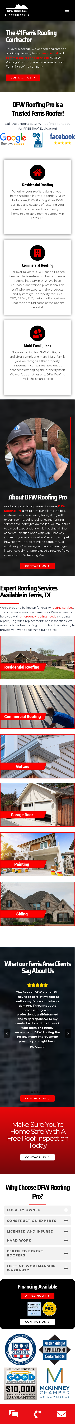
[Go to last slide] (7, 1033)
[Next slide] (68, 1033)
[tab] (32, 1092)
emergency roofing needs (38, 616)
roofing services (62, 607)
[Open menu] (67, 10)
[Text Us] (13, 1414)
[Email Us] (61, 1414)
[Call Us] (37, 1414)
